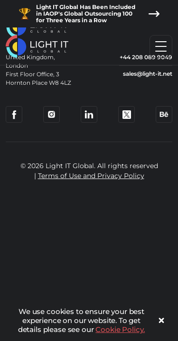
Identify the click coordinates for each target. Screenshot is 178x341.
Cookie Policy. (120, 329)
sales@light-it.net (147, 73)
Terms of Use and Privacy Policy (91, 175)
